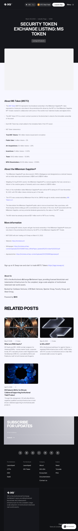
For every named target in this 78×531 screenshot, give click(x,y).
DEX (8, 473)
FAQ (57, 473)
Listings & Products (38, 41)
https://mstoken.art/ (18, 241)
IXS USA (42, 469)
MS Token (12, 106)
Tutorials (58, 469)
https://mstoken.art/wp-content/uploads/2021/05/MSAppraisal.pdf (37, 254)
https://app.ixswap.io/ (56, 265)
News (57, 465)
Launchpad (11, 465)
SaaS (9, 477)
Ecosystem (43, 473)
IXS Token (26, 469)
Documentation (44, 477)
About (41, 465)
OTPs (9, 469)
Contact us (43, 480)
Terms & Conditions (56, 527)
